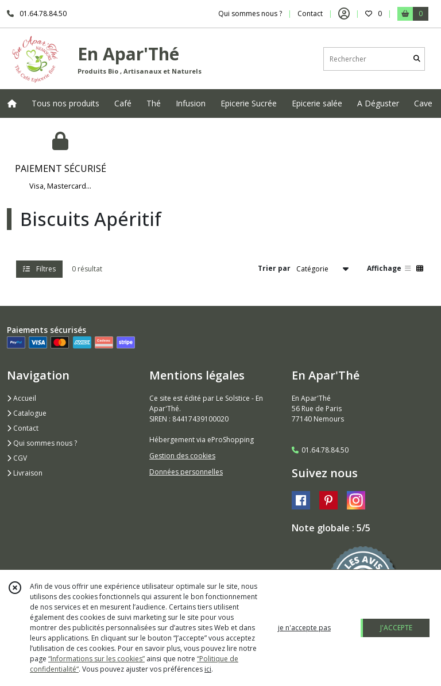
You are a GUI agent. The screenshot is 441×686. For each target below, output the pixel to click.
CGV (17, 458)
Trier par (274, 268)
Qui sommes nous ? (42, 443)
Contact (310, 13)
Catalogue (27, 413)
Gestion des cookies (182, 456)
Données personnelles (186, 472)
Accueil (21, 398)
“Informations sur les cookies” (96, 659)
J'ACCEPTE (396, 628)
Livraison (24, 473)
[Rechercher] (416, 59)
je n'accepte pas (304, 628)
